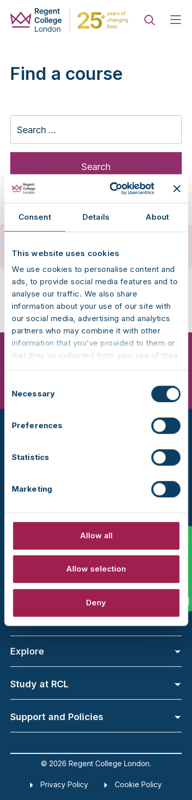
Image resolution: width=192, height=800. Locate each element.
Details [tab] (96, 217)
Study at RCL (96, 684)
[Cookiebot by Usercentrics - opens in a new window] (114, 188)
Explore (96, 651)
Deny (96, 602)
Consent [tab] (34, 217)
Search (96, 166)
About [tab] (157, 217)
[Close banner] (176, 188)
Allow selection (96, 569)
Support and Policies (96, 716)
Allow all (96, 535)
